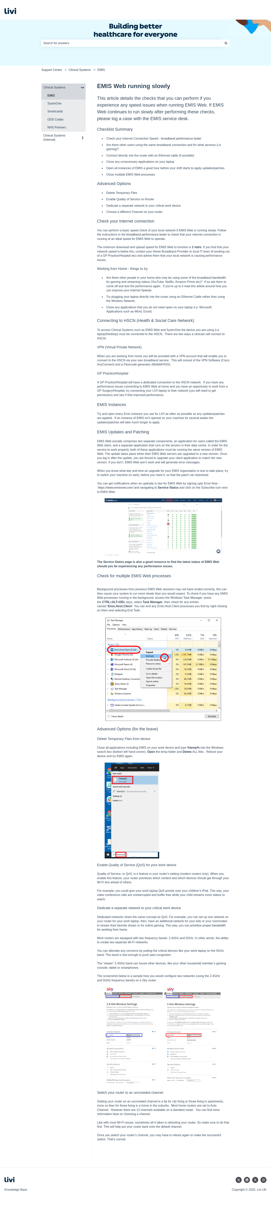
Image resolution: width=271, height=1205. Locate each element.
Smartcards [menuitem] (55, 111)
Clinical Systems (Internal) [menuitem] (54, 137)
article (200, 286)
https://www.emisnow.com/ (115, 487)
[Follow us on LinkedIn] (247, 1180)
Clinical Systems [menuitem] (54, 87)
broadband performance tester (181, 138)
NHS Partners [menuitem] (56, 127)
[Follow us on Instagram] (263, 1180)
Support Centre (51, 69)
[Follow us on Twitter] (239, 1180)
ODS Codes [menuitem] (55, 119)
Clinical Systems (80, 69)
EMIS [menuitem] (51, 95)
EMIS (101, 69)
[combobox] (131, 43)
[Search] (226, 43)
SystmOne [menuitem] (54, 103)
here (116, 1114)
